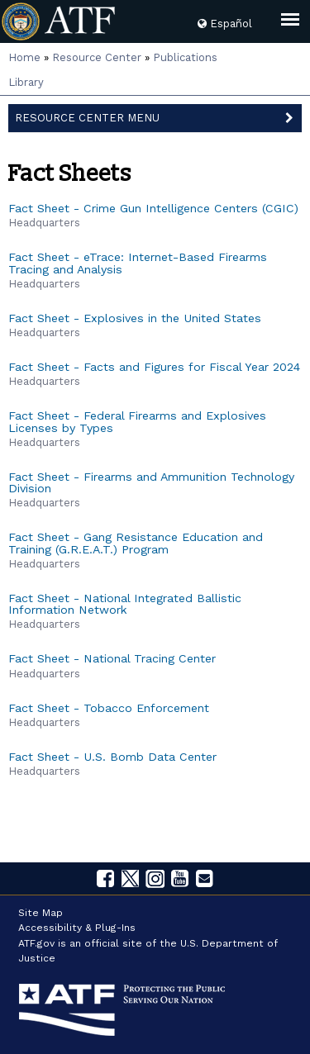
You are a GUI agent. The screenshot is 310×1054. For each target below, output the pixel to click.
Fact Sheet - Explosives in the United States (134, 318)
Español (225, 23)
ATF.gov (36, 943)
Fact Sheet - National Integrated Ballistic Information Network (124, 603)
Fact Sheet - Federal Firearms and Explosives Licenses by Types (137, 421)
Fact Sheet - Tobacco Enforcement (108, 708)
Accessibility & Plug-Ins (77, 927)
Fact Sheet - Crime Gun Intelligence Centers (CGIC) (153, 208)
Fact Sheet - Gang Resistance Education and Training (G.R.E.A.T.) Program (135, 542)
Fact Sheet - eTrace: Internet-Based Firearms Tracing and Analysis (137, 262)
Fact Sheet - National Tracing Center (112, 658)
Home (24, 57)
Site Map (40, 913)
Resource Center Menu (159, 116)
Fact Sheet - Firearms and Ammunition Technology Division (151, 482)
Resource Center (96, 57)
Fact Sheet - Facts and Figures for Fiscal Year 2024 (154, 366)
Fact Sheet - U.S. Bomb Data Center (112, 756)
